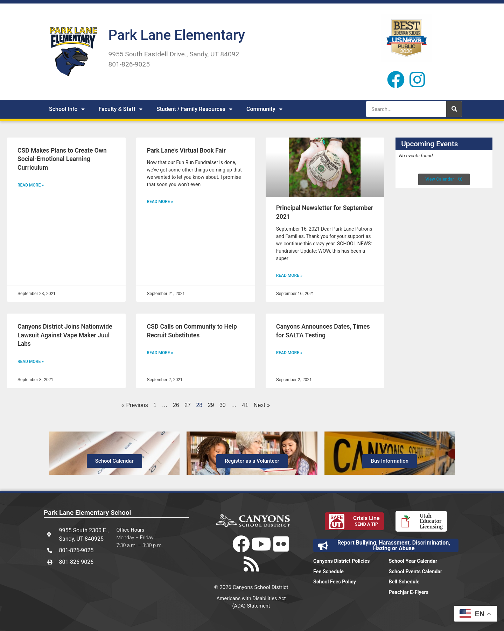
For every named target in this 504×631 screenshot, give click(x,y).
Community (264, 109)
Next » (262, 405)
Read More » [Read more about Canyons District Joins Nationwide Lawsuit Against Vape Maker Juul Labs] (31, 361)
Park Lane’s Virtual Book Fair (186, 150)
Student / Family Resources (194, 109)
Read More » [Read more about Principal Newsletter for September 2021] (289, 275)
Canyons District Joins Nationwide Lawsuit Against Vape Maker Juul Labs (65, 335)
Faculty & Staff (120, 109)
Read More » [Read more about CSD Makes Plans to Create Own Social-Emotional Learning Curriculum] (31, 185)
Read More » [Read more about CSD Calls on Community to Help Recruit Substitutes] (160, 352)
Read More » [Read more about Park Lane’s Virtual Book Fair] (160, 201)
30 (222, 405)
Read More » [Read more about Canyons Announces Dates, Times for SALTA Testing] (289, 352)
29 (211, 405)
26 (176, 405)
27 (187, 405)
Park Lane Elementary (176, 35)
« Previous (134, 405)
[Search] (454, 109)
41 (245, 405)
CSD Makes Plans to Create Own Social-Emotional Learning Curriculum (62, 159)
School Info (67, 109)
